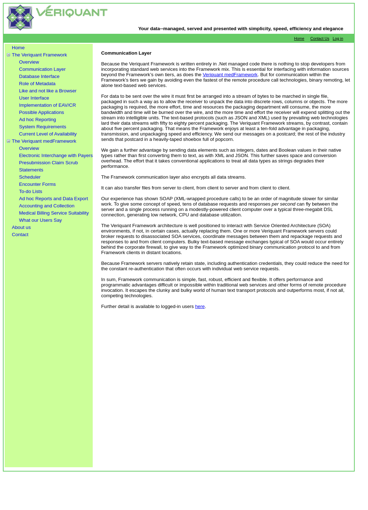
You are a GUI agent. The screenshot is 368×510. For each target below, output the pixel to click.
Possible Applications (41, 112)
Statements (31, 170)
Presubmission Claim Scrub (48, 162)
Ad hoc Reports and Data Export (53, 198)
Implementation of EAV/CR (47, 105)
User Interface (34, 98)
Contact (20, 234)
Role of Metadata (37, 83)
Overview (29, 62)
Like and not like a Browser (48, 90)
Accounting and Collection (46, 205)
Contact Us (320, 38)
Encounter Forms (37, 184)
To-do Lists (30, 191)
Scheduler (30, 177)
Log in (338, 38)
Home (299, 38)
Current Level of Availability (48, 134)
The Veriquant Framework (39, 55)
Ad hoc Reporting (37, 119)
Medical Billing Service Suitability (54, 213)
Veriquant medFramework (230, 74)
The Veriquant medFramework (44, 141)
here (200, 306)
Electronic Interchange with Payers (56, 155)
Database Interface (39, 76)
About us (21, 227)
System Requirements (42, 126)
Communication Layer (42, 69)
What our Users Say (40, 220)
